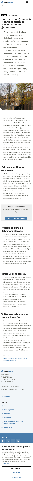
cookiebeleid (6, 463)
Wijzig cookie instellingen (16, 218)
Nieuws (4, 5)
